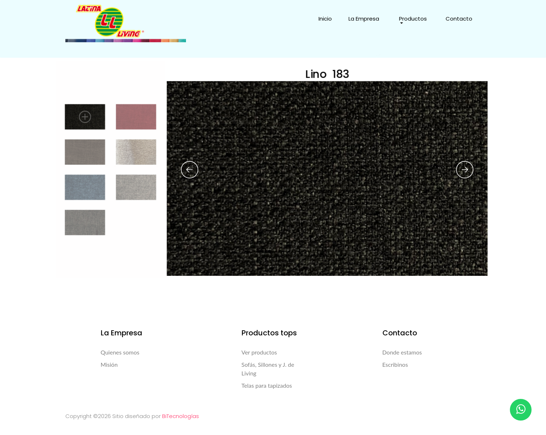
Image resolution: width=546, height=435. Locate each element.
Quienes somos (120, 352)
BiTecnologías (180, 416)
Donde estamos (402, 352)
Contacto (459, 18)
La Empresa (363, 18)
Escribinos (395, 364)
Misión (109, 364)
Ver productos (259, 352)
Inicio (325, 18)
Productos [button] (413, 18)
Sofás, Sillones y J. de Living (268, 369)
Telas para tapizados (267, 385)
